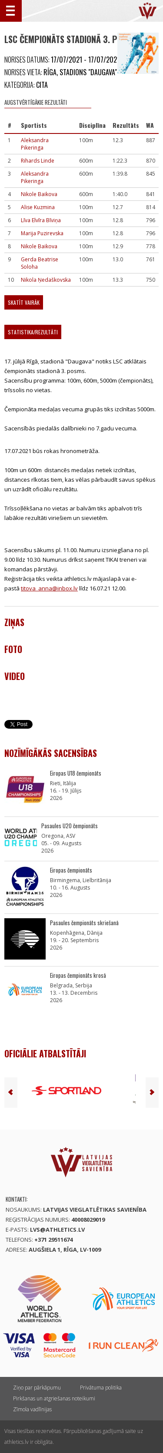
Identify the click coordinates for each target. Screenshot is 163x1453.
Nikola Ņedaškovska (46, 279)
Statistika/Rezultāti (33, 332)
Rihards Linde (37, 160)
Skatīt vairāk (24, 302)
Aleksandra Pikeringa (35, 144)
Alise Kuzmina (38, 207)
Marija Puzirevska (42, 233)
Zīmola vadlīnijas (32, 1409)
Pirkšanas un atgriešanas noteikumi (54, 1398)
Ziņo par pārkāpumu (37, 1387)
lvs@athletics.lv (57, 1229)
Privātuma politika (101, 1387)
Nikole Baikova (39, 194)
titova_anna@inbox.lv (49, 588)
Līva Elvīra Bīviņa (41, 220)
